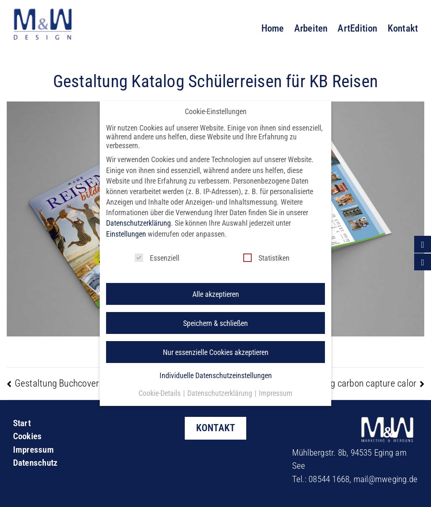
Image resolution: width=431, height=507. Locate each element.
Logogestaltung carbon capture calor (345, 383)
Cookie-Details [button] (160, 370)
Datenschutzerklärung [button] (220, 370)
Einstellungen (126, 210)
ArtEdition (357, 28)
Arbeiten (311, 28)
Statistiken (266, 234)
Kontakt (403, 28)
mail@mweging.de (386, 479)
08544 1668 (329, 479)
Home (272, 28)
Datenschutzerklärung (138, 200)
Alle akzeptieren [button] (215, 271)
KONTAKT (215, 427)
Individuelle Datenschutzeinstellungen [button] (216, 352)
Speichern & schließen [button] (215, 300)
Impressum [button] (276, 370)
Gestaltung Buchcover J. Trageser (80, 383)
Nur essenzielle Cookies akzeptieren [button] (216, 329)
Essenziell (157, 234)
